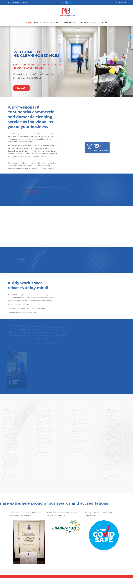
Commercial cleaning (69, 22)
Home (28, 22)
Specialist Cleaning (88, 22)
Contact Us (102, 22)
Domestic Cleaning (50, 22)
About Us (37, 22)
